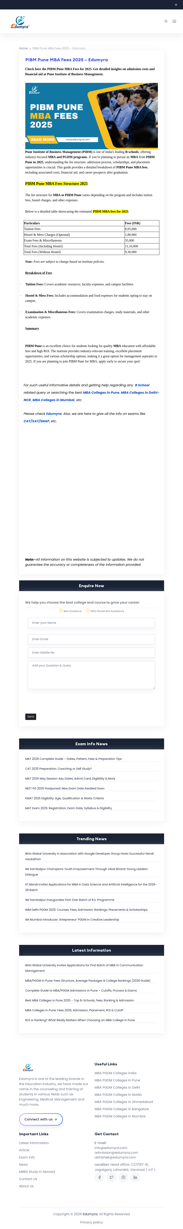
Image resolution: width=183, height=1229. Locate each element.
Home (23, 48)
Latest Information (34, 1143)
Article (24, 1150)
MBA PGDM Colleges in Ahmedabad (124, 1101)
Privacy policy (91, 1222)
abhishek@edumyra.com (115, 1157)
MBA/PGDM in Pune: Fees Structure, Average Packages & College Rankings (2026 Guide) (88, 981)
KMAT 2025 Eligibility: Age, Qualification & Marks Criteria (64, 798)
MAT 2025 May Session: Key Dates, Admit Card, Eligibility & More (70, 779)
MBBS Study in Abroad (37, 1171)
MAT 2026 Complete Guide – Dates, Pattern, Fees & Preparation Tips (73, 759)
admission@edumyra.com (116, 1152)
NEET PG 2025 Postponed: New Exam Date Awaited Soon (64, 788)
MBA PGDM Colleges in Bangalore (122, 1109)
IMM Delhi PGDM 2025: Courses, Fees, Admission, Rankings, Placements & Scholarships (86, 910)
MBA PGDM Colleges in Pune (117, 1080)
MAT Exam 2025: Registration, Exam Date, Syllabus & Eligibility (68, 808)
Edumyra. (90, 1214)
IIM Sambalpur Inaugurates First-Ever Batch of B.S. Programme (70, 900)
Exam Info (27, 1157)
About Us (26, 1186)
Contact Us (28, 1179)
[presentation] (59, 704)
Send (31, 716)
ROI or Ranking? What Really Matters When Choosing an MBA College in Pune (80, 1020)
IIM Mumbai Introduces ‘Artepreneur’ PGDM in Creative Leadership (72, 920)
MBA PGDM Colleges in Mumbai (120, 1116)
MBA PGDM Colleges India (115, 1073)
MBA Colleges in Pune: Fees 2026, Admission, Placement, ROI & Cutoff (74, 1010)
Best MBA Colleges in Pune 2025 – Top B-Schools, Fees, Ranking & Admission (79, 1000)
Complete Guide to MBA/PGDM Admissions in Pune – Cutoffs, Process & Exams (81, 990)
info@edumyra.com (111, 1148)
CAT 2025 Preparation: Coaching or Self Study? (58, 769)
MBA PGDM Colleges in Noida (118, 1094)
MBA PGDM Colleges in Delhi (117, 1087)
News (23, 1164)
